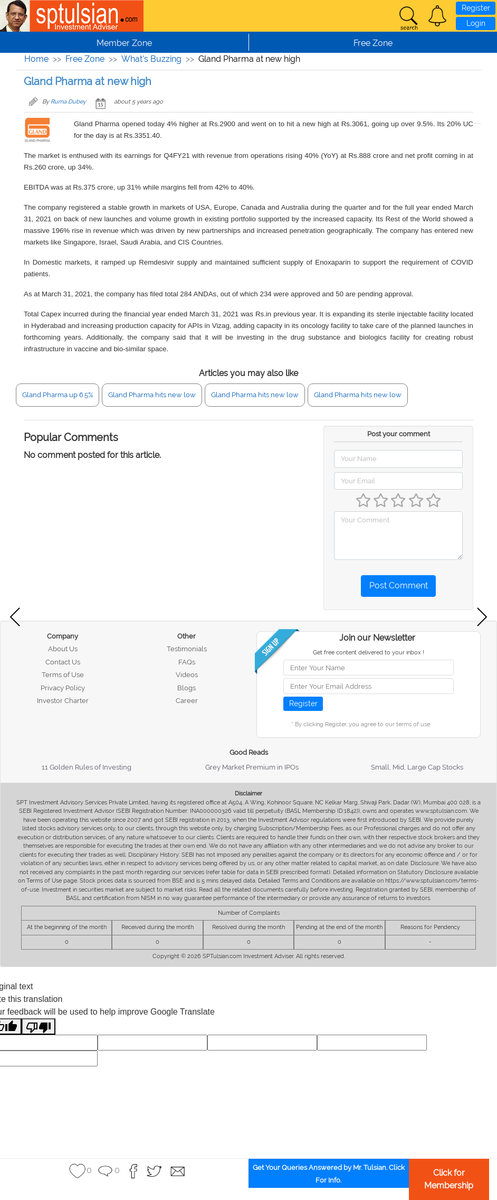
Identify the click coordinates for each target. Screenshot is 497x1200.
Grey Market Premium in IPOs (252, 767)
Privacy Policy (63, 688)
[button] (437, 15)
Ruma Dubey (68, 101)
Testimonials (187, 649)
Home (36, 59)
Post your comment (398, 434)
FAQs (186, 662)
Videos (187, 675)
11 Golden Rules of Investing (86, 767)
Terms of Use (63, 675)
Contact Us (62, 662)
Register (476, 8)
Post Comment (398, 585)
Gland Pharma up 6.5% (57, 395)
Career (187, 701)
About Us (63, 649)
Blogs (186, 688)
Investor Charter (63, 701)
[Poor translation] (38, 1026)
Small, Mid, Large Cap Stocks (417, 767)
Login (475, 23)
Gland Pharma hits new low (152, 395)
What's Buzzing (151, 59)
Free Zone (84, 59)
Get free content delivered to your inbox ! (368, 652)
